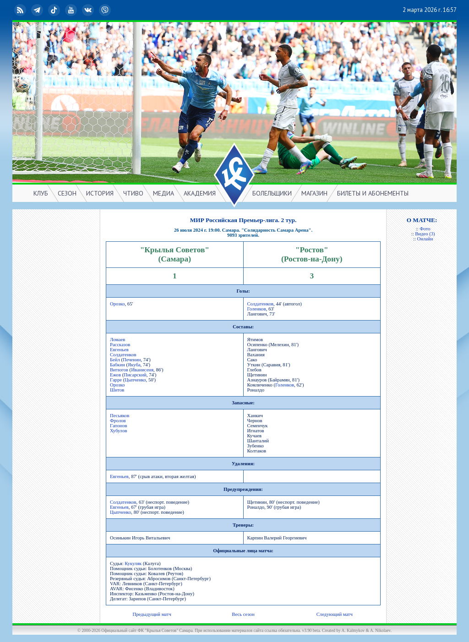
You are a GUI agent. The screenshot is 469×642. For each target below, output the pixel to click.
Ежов (115, 374)
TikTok (55, 10)
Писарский (135, 374)
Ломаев (117, 339)
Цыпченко (135, 379)
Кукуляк (133, 563)
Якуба (134, 364)
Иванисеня (142, 369)
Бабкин (117, 364)
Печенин (132, 359)
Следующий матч (334, 614)
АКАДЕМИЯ (200, 193)
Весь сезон (243, 614)
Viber (106, 10)
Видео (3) (425, 233)
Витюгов (119, 369)
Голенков (256, 308)
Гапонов (118, 425)
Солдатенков (260, 303)
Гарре (116, 379)
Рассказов (120, 344)
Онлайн (425, 238)
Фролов (118, 420)
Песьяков (119, 415)
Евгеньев (119, 349)
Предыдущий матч (151, 614)
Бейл (115, 359)
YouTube (72, 10)
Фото (425, 228)
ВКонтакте (89, 10)
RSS (21, 10)
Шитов (117, 389)
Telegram (38, 10)
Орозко (117, 303)
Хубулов (118, 430)
